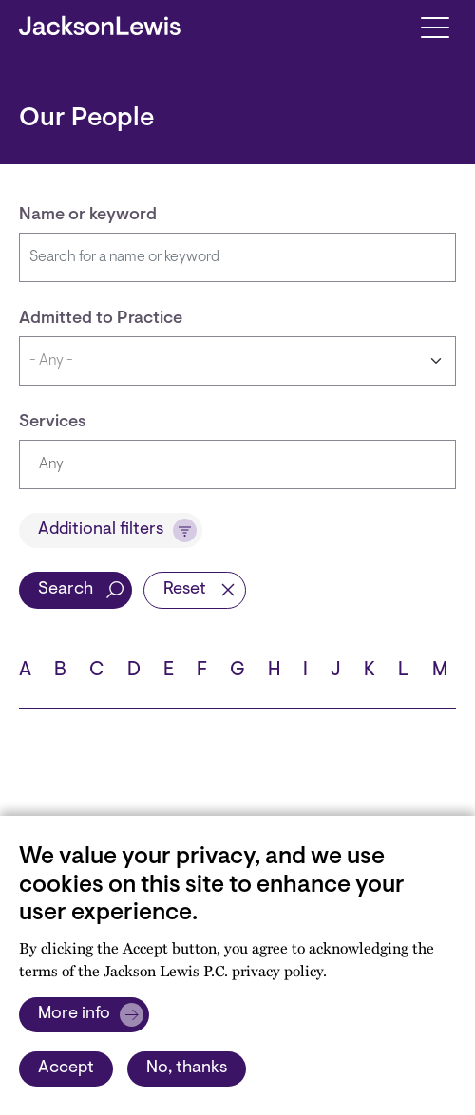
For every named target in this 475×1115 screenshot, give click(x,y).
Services (52, 422)
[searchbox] (218, 464)
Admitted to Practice (100, 319)
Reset (184, 589)
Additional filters (100, 530)
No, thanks (186, 1068)
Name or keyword (88, 215)
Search (65, 589)
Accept (66, 1068)
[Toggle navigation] (434, 26)
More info (74, 1014)
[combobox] (237, 464)
